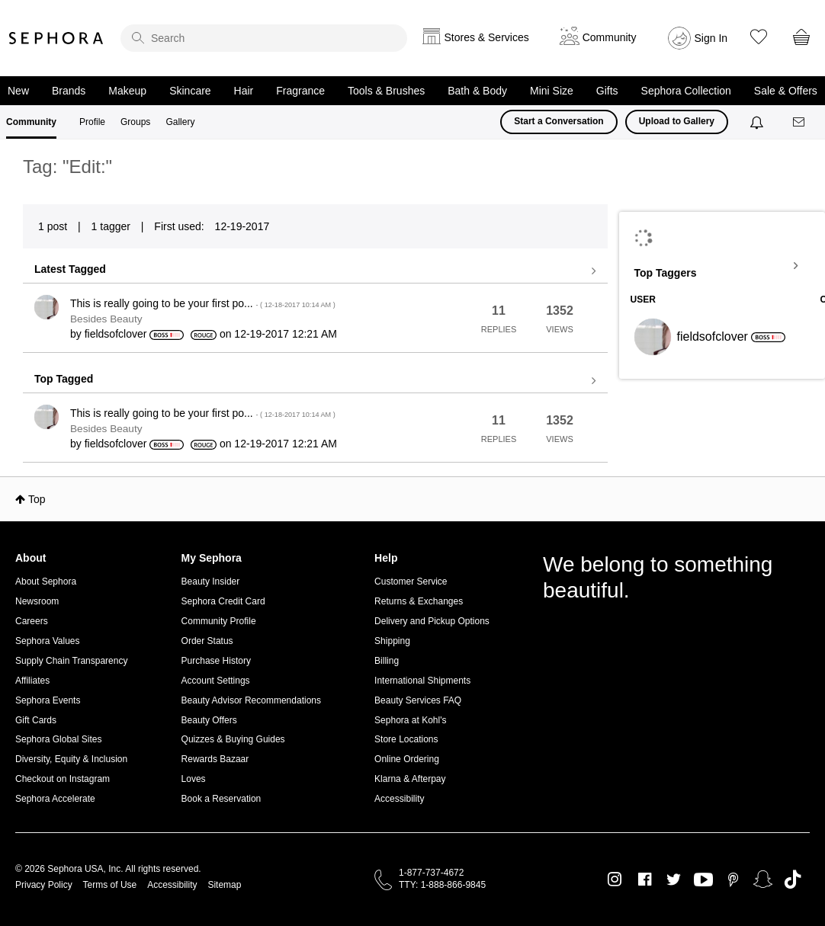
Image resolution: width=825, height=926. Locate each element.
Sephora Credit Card (223, 601)
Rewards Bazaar (215, 759)
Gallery (179, 122)
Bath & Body (477, 91)
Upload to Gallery (676, 121)
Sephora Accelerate (55, 798)
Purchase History (216, 660)
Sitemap (224, 885)
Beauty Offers (209, 720)
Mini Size (551, 91)
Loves (193, 779)
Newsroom (37, 601)
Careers (31, 621)
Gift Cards (35, 720)
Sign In (711, 38)
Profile (92, 122)
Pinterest (733, 879)
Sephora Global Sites (58, 739)
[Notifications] (758, 122)
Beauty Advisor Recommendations (251, 700)
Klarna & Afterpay (409, 779)
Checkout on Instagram (62, 779)
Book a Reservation (221, 798)
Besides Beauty (106, 319)
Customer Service (410, 581)
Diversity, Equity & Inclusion (71, 759)
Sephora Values (47, 641)
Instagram (614, 879)
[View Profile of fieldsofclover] (116, 334)
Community (31, 122)
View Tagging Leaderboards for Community (722, 266)
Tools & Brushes (386, 91)
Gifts (607, 91)
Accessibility (399, 798)
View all (315, 271)
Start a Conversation (558, 121)
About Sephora (45, 581)
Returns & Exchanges (418, 601)
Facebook (644, 879)
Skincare (189, 91)
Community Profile (218, 621)
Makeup (127, 91)
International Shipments (422, 680)
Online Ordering (406, 759)
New (18, 91)
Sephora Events (47, 700)
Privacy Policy (43, 885)
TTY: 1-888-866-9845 (442, 885)
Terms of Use (110, 885)
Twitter (673, 879)
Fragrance (300, 91)
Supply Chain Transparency (71, 660)
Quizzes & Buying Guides (233, 739)
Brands (68, 91)
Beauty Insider (210, 581)
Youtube (703, 880)
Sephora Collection (686, 91)
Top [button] (37, 499)
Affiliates (32, 680)
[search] (263, 38)
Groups (135, 122)
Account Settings (215, 680)
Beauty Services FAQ (417, 700)
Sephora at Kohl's (410, 720)
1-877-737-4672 (431, 872)
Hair (244, 91)
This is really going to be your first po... (202, 303)
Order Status (207, 641)
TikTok (792, 879)
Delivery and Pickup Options (432, 621)
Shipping (392, 641)
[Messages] (800, 122)
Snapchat (762, 879)
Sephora (56, 38)
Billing (386, 660)
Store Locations (406, 739)
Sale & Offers (785, 91)
